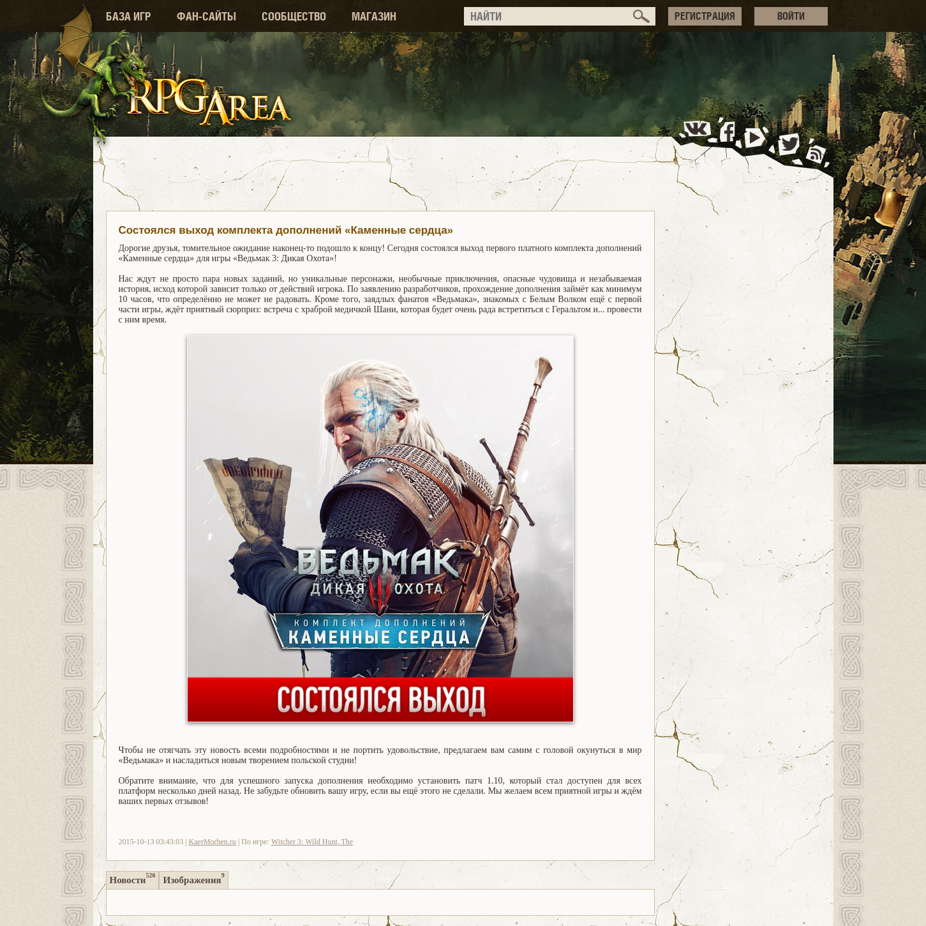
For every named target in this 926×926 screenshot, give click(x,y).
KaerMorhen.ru (212, 841)
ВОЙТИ (791, 16)
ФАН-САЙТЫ (206, 16)
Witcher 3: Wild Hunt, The (312, 841)
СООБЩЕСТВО (294, 16)
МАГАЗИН (374, 16)
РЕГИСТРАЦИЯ (705, 16)
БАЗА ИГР (128, 16)
